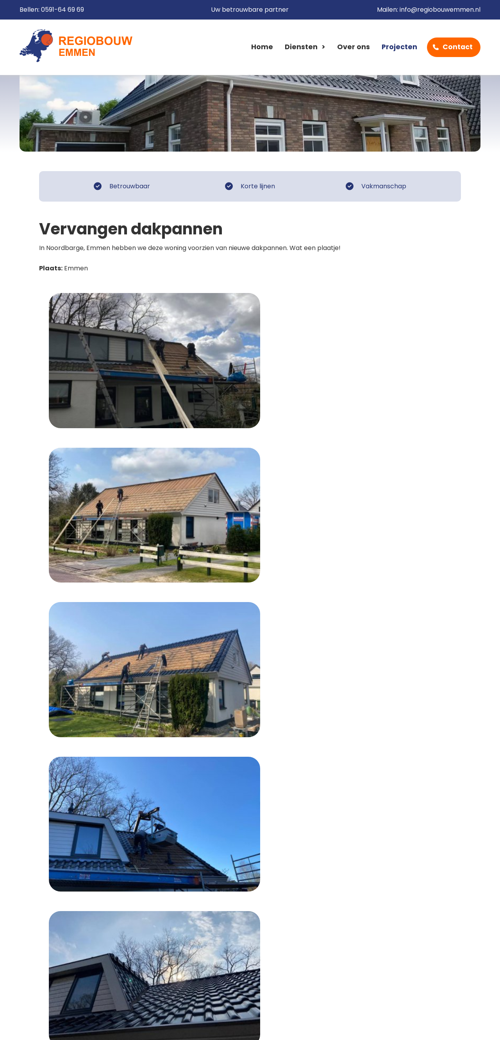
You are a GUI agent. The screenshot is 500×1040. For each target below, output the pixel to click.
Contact (458, 47)
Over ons (353, 47)
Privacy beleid (180, 1026)
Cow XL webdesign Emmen (433, 1026)
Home (262, 47)
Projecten (399, 47)
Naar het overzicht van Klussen (100, 746)
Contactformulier (421, 815)
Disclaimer (130, 1026)
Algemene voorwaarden (62, 1026)
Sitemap (227, 1026)
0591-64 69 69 (62, 9)
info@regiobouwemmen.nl (440, 9)
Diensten (301, 47)
